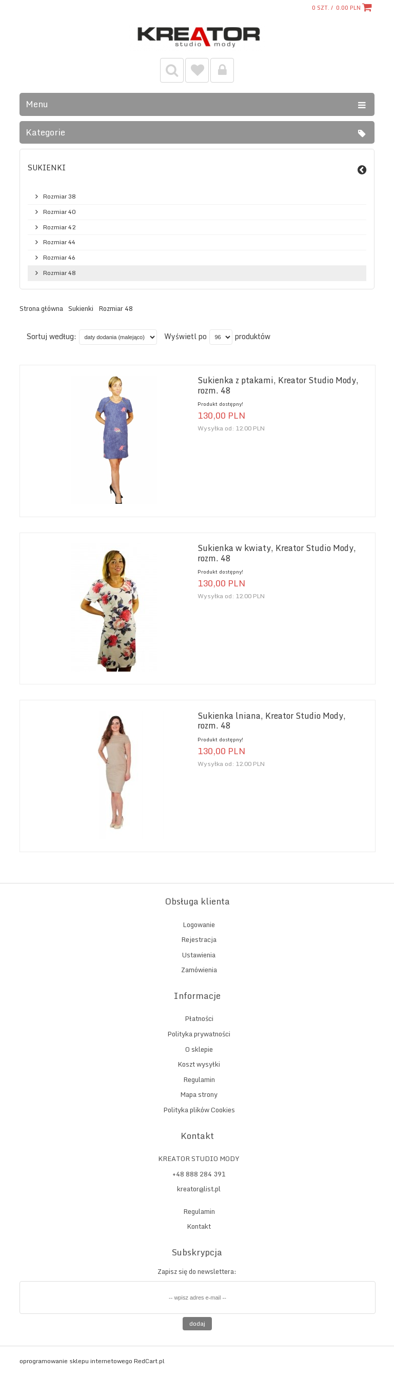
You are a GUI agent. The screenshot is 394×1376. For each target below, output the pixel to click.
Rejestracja (198, 939)
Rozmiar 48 (59, 273)
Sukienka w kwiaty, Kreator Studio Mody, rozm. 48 (277, 552)
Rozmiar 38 (59, 196)
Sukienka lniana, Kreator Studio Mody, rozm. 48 (272, 720)
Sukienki (47, 167)
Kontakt (199, 1226)
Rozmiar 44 (59, 242)
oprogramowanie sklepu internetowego (75, 1361)
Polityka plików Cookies (199, 1109)
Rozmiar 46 (59, 257)
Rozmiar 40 (59, 211)
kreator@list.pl (199, 1188)
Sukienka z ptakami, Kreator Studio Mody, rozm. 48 (278, 385)
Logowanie (199, 924)
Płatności (199, 1018)
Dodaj (197, 1323)
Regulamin (199, 1079)
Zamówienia (199, 969)
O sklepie (199, 1049)
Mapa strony (199, 1094)
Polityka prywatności (198, 1033)
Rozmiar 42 (59, 227)
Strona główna (41, 309)
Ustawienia (198, 954)
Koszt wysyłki (199, 1064)
